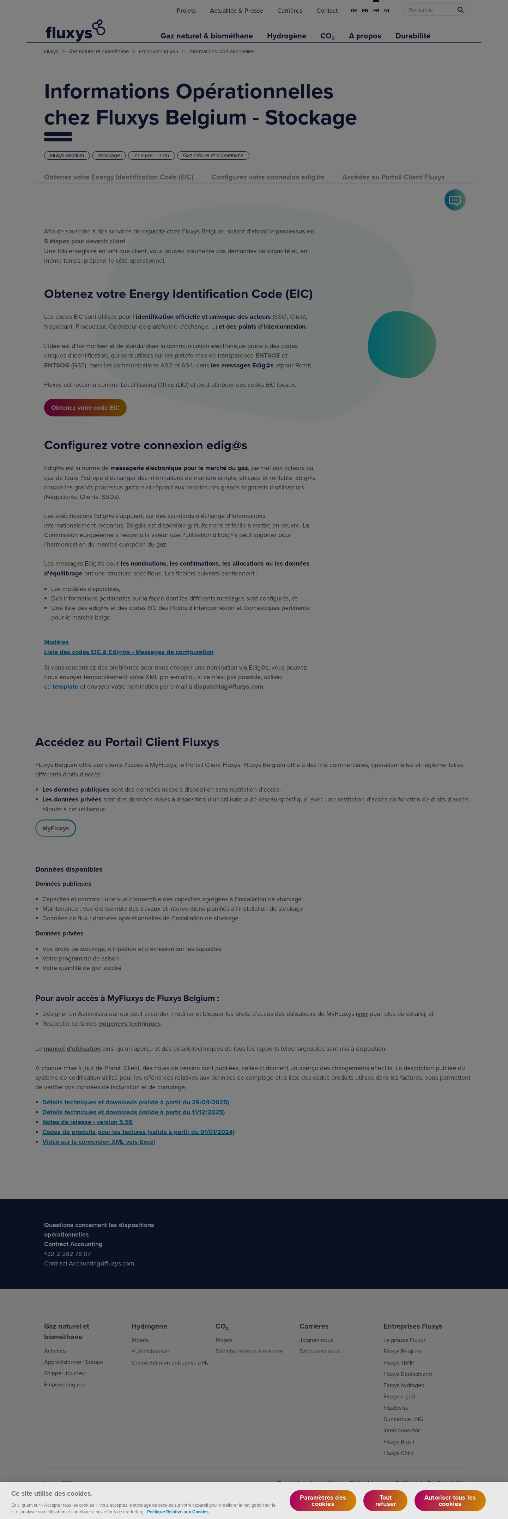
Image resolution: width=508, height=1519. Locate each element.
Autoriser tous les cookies (450, 1504)
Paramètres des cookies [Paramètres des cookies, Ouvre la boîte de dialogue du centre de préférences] (323, 1504)
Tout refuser (385, 1504)
